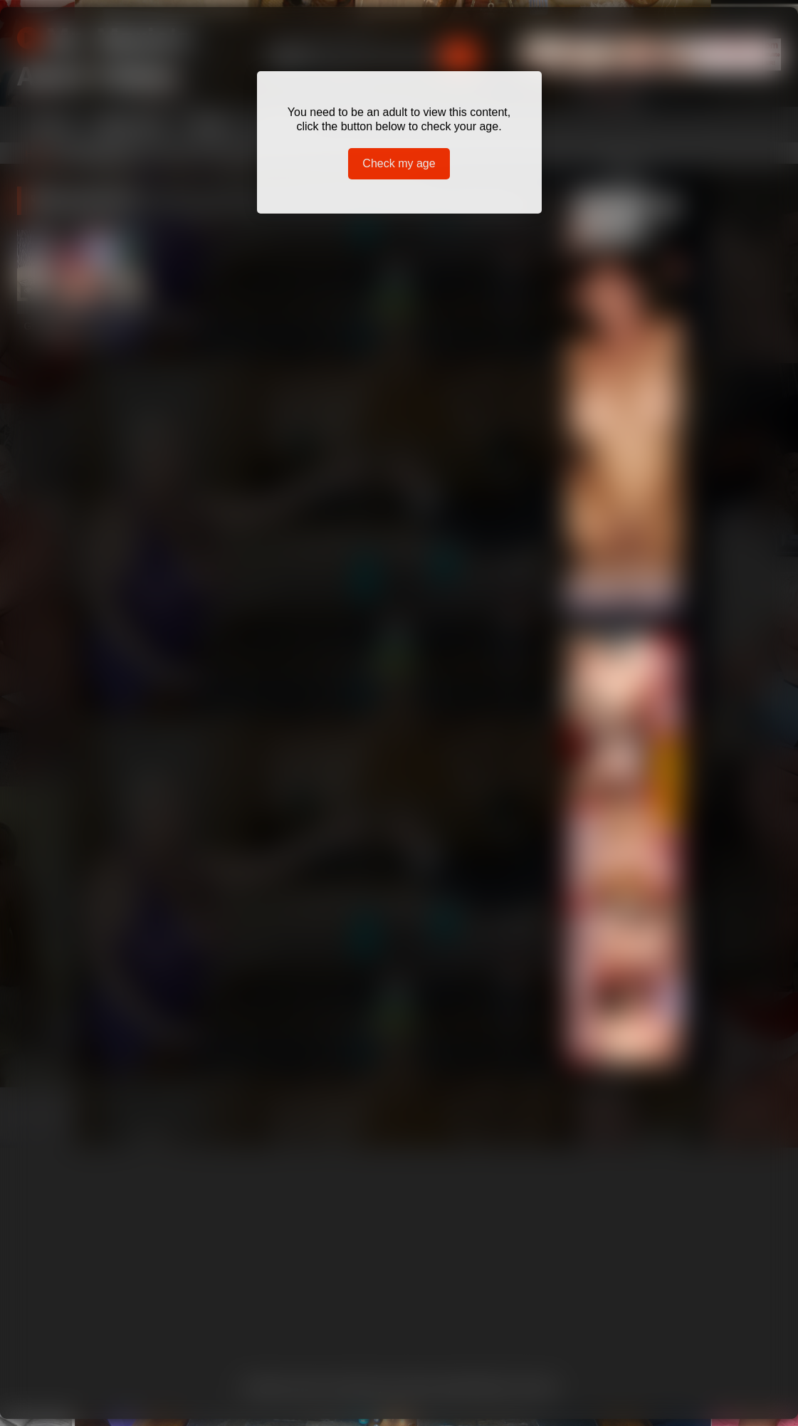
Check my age (398, 163)
